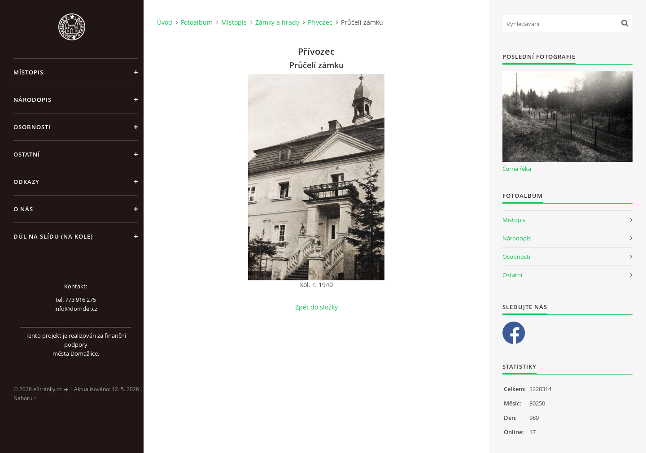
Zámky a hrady (277, 22)
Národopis (32, 100)
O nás (23, 209)
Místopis (28, 72)
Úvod (164, 22)
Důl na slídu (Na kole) (53, 236)
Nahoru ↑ (24, 398)
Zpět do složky (316, 307)
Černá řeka (516, 169)
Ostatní (26, 154)
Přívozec (320, 22)
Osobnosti (32, 127)
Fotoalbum (197, 22)
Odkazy (26, 182)
